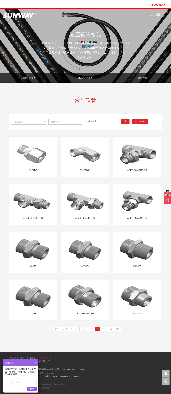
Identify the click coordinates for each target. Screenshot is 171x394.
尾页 (117, 329)
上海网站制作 (45, 388)
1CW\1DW (137, 313)
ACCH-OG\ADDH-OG (33, 218)
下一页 (109, 329)
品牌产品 (142, 77)
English (151, 15)
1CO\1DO (85, 266)
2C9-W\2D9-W (85, 170)
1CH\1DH (33, 266)
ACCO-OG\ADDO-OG (85, 218)
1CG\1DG (33, 313)
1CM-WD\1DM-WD (85, 313)
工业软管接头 (85, 77)
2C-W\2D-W (32, 170)
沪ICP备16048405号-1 (59, 384)
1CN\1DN (137, 266)
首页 (56, 329)
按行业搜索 (140, 121)
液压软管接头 (28, 77)
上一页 (64, 329)
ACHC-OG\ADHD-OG (137, 170)
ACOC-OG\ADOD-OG (137, 218)
